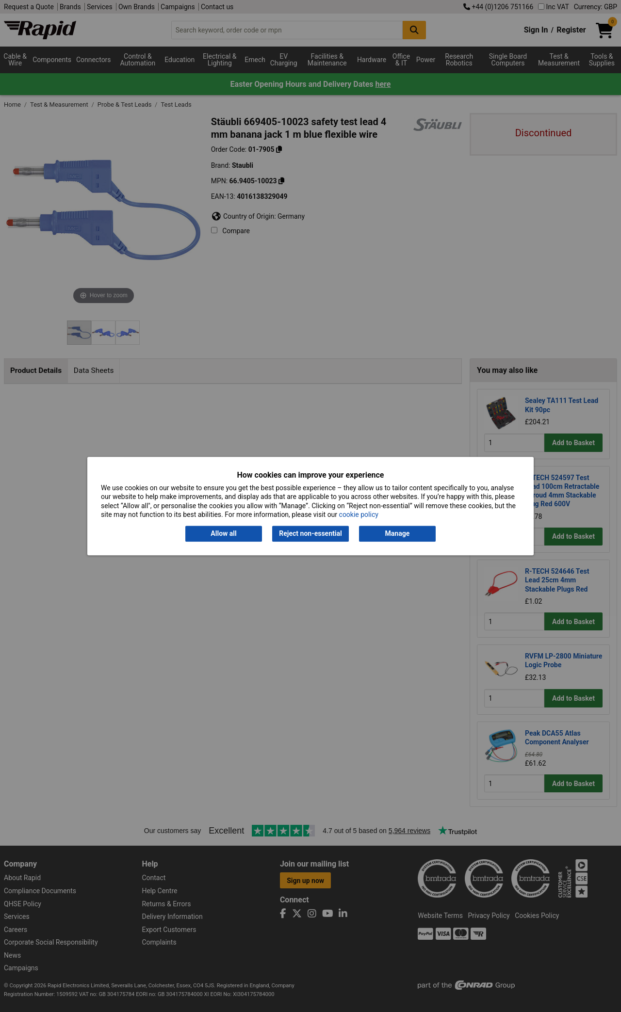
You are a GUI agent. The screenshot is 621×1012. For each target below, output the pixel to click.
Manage (397, 534)
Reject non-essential (310, 534)
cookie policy (358, 514)
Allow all (223, 534)
